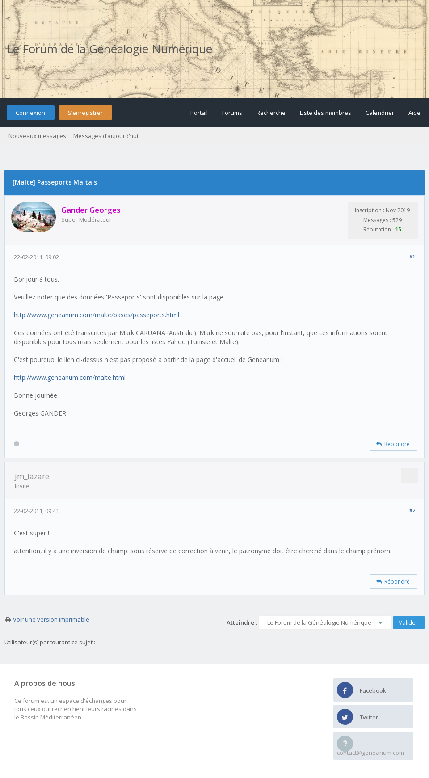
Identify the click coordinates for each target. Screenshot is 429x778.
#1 (412, 256)
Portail (199, 113)
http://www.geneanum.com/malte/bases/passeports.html (96, 315)
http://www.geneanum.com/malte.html (70, 377)
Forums (232, 113)
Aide (414, 113)
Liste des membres (325, 113)
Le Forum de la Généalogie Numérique (109, 49)
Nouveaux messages (37, 136)
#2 (412, 510)
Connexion (30, 113)
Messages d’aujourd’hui (105, 136)
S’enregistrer (85, 113)
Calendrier (380, 113)
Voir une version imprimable (51, 619)
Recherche (271, 113)
